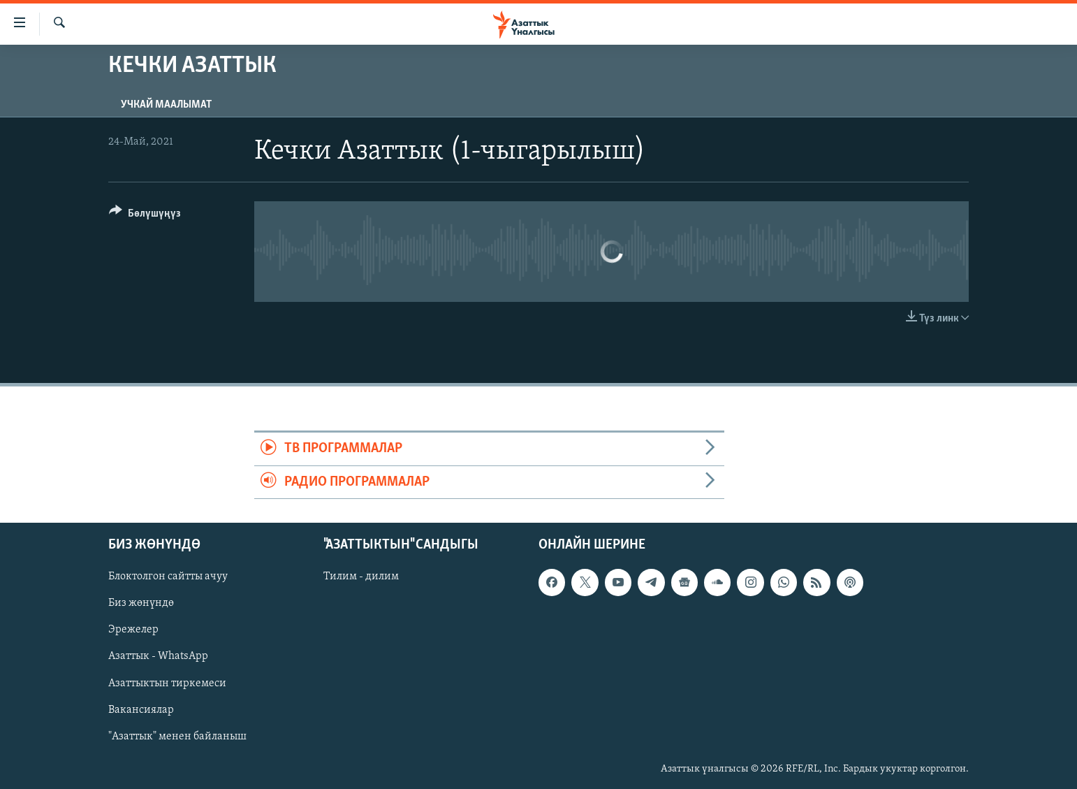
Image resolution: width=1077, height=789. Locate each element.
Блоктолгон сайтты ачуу (168, 576)
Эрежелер (133, 630)
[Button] (145, 215)
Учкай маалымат (166, 104)
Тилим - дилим (361, 576)
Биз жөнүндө (141, 603)
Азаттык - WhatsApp (158, 657)
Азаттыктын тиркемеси (167, 683)
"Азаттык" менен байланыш (177, 736)
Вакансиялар (141, 710)
